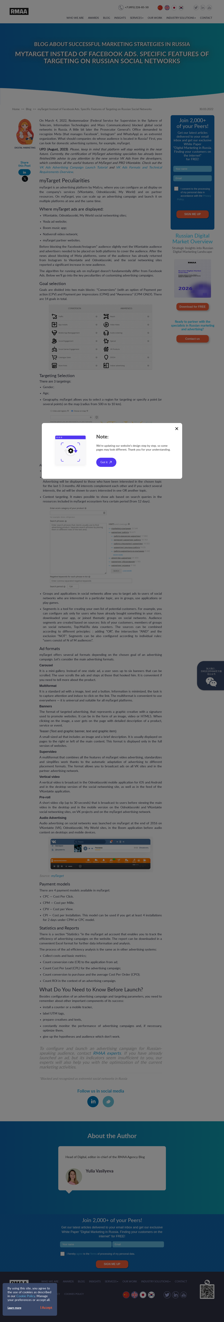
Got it (104, 462)
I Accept (46, 1308)
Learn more (14, 1308)
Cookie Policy (25, 1296)
